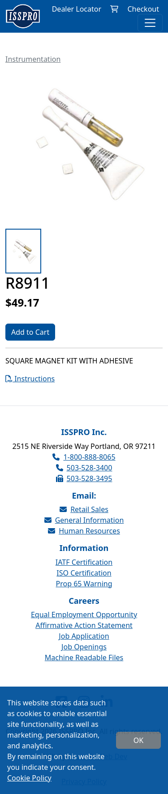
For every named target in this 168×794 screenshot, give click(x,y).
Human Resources (84, 531)
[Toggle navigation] (150, 23)
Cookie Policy (29, 778)
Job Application (84, 636)
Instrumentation (32, 59)
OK (138, 740)
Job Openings (84, 647)
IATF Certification (84, 562)
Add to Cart (30, 332)
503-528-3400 (84, 468)
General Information (84, 520)
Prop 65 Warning (84, 584)
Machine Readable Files (84, 657)
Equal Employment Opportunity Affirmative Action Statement (84, 620)
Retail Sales (84, 509)
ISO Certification (83, 573)
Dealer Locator (76, 9)
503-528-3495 (84, 478)
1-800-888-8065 (83, 457)
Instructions (30, 379)
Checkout (143, 9)
